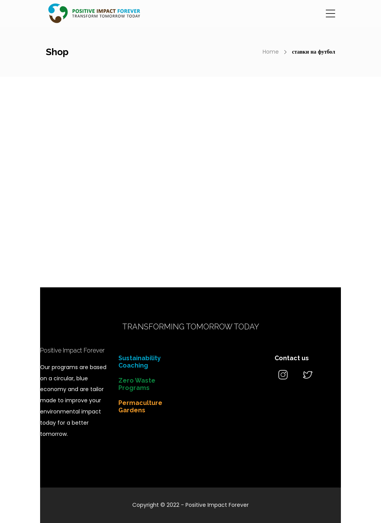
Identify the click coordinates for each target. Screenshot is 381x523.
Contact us (292, 358)
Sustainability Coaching (139, 361)
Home (271, 52)
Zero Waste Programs (136, 384)
